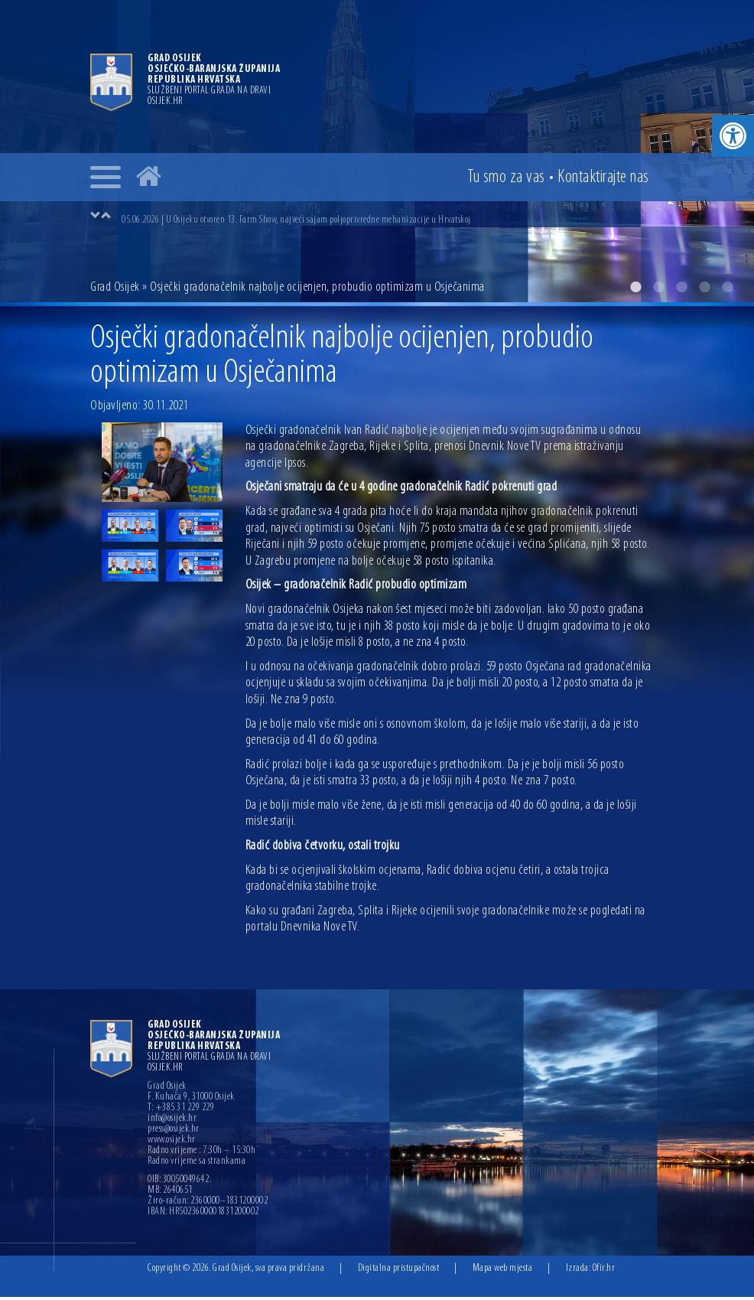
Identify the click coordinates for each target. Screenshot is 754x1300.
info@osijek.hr (172, 1121)
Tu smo (506, 177)
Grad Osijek (115, 290)
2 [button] (658, 290)
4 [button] (704, 290)
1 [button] (635, 290)
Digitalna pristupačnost (399, 1271)
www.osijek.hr (172, 1143)
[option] (392, 216)
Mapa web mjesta (503, 1271)
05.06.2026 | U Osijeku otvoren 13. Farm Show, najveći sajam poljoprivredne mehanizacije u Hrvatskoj (296, 217)
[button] (733, 136)
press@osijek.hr (174, 1132)
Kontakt (603, 177)
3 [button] (681, 290)
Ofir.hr (604, 1271)
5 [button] (727, 290)
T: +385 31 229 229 (181, 1111)
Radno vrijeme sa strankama (196, 1164)
